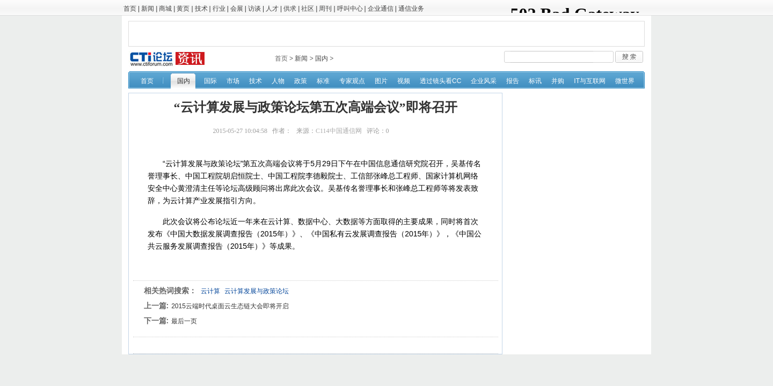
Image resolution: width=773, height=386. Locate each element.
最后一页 (184, 321)
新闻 (147, 8)
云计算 (210, 291)
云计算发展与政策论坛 (256, 291)
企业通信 (380, 8)
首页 (129, 8)
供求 (289, 8)
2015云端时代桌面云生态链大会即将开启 (230, 306)
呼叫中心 (350, 8)
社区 (307, 8)
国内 (321, 58)
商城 (165, 8)
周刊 (325, 8)
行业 (219, 8)
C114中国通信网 (339, 131)
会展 (236, 8)
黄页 (183, 8)
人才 (272, 8)
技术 (201, 8)
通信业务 (411, 8)
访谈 (254, 8)
